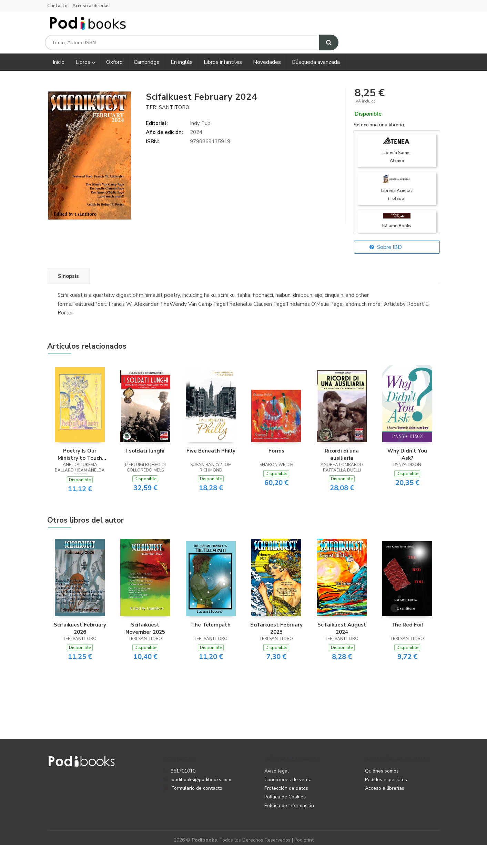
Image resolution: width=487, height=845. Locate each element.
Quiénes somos (382, 766)
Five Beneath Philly (210, 445)
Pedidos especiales (386, 774)
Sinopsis (68, 271)
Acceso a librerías (91, 6)
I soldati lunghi (145, 445)
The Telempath (211, 619)
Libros (85, 57)
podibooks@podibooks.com (197, 774)
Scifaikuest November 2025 (145, 623)
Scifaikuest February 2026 (80, 623)
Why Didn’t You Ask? (407, 449)
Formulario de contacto (192, 783)
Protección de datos (286, 783)
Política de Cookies (285, 791)
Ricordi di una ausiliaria (342, 449)
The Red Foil (407, 619)
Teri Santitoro (167, 101)
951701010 (183, 766)
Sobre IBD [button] (385, 242)
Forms (276, 445)
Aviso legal (276, 766)
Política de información (289, 800)
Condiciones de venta (288, 774)
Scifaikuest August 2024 (341, 623)
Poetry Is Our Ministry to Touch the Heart (80, 449)
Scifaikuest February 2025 (276, 623)
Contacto (57, 6)
